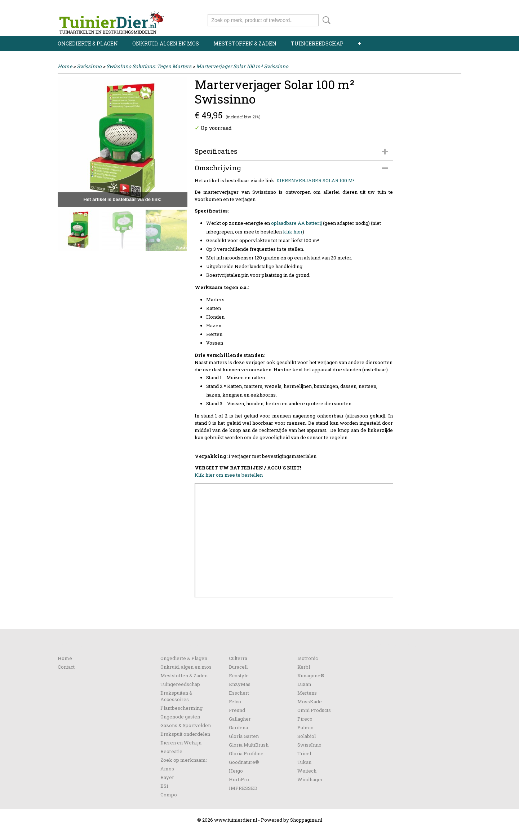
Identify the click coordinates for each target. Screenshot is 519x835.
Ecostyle (239, 675)
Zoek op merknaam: (183, 760)
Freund (237, 710)
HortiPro (239, 779)
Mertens (307, 693)
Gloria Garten (244, 736)
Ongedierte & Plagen (88, 43)
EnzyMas (239, 684)
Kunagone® (310, 675)
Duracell (238, 667)
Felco (235, 701)
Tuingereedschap (317, 43)
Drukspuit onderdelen (185, 734)
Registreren (447, 6)
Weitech (306, 771)
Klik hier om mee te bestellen (229, 475)
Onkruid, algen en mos (165, 43)
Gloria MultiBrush (249, 745)
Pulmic (305, 727)
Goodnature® (244, 762)
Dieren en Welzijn (180, 742)
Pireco (304, 719)
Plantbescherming (181, 708)
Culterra (238, 658)
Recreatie (171, 751)
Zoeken (325, 20)
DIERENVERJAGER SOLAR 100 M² (315, 180)
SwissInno (89, 66)
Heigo (236, 771)
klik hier (293, 231)
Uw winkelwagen (437, 19)
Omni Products (314, 710)
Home (65, 66)
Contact (66, 667)
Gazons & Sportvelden (185, 725)
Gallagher (240, 719)
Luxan (304, 684)
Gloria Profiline (246, 753)
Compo (168, 794)
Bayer (167, 777)
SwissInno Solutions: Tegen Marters (148, 66)
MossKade (309, 701)
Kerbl (303, 667)
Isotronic (307, 658)
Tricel (304, 753)
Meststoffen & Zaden (244, 43)
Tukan (304, 762)
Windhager (310, 779)
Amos (167, 768)
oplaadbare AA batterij (296, 223)
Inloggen (417, 6)
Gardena (238, 727)
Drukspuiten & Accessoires (176, 696)
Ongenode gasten (180, 716)
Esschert (239, 693)
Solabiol (306, 736)
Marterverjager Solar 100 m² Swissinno (242, 66)
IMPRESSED (243, 788)
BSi (164, 786)
